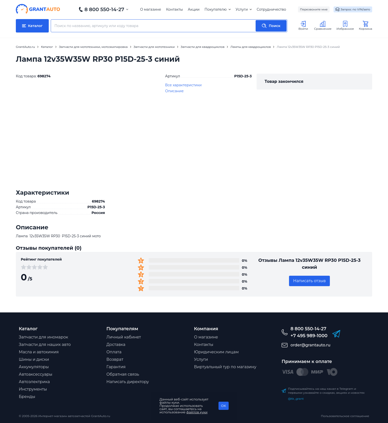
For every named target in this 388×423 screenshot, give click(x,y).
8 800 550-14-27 (104, 9)
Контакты (174, 9)
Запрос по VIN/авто (353, 9)
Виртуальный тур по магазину (225, 366)
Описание (174, 91)
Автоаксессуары (35, 374)
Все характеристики (183, 85)
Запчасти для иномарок (43, 337)
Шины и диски (34, 359)
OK (223, 406)
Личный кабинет (123, 337)
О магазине (150, 9)
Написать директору (127, 381)
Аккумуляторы (34, 366)
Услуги (244, 9)
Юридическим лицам (216, 352)
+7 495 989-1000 (309, 335)
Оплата (113, 352)
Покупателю (217, 9)
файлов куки (197, 412)
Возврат (114, 359)
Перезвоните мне (314, 9)
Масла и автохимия (39, 352)
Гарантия (115, 366)
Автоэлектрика (34, 381)
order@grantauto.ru (310, 345)
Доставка (115, 344)
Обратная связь (122, 374)
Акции (193, 9)
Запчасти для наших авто (45, 344)
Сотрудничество (271, 9)
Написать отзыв (309, 280)
